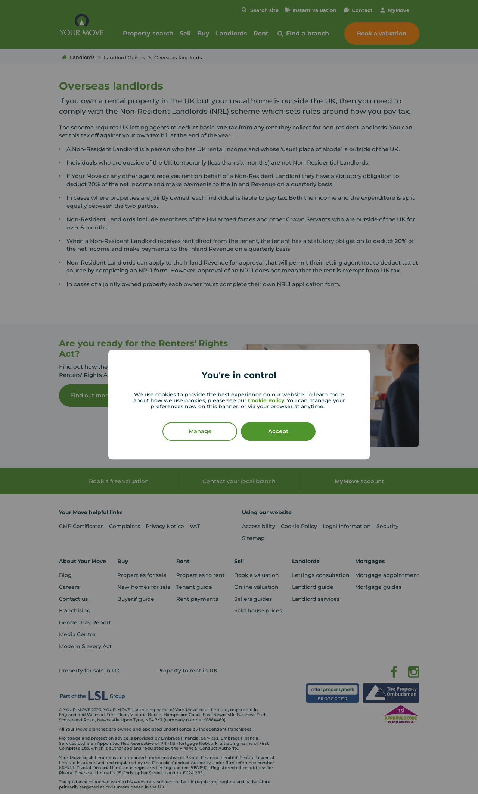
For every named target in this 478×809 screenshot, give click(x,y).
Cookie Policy (266, 400)
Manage (200, 431)
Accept (278, 431)
